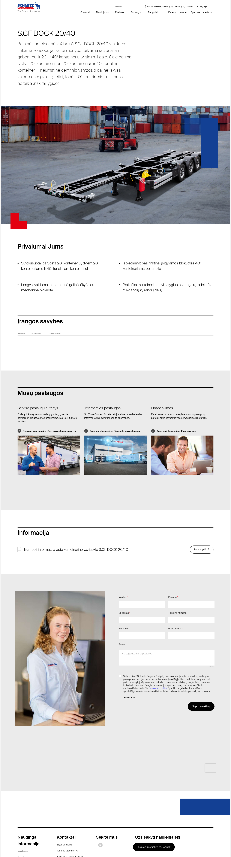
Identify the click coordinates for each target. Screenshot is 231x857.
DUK (20, 815)
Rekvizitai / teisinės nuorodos (142, 849)
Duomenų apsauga (110, 849)
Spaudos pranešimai (201, 12)
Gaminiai (85, 12)
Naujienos (23, 803)
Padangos (23, 827)
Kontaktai (189, 7)
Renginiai (153, 12)
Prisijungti (203, 7)
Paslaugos (136, 12)
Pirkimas (119, 12)
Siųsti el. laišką (64, 797)
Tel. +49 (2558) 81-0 (67, 803)
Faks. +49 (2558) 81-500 (70, 809)
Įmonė (183, 12)
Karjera (172, 12)
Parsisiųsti (199, 550)
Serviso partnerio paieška (157, 7)
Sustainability (24, 821)
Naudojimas (102, 12)
